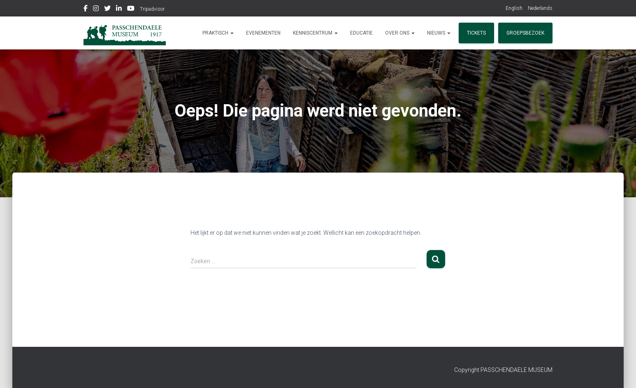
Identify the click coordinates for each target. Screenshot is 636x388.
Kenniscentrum (315, 33)
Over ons (400, 33)
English (514, 8)
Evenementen (263, 33)
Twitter (107, 9)
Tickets (476, 33)
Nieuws (438, 33)
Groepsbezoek (525, 33)
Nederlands (540, 8)
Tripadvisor (152, 9)
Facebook (86, 9)
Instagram (96, 9)
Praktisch (218, 33)
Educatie (361, 33)
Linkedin (119, 9)
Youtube (131, 9)
